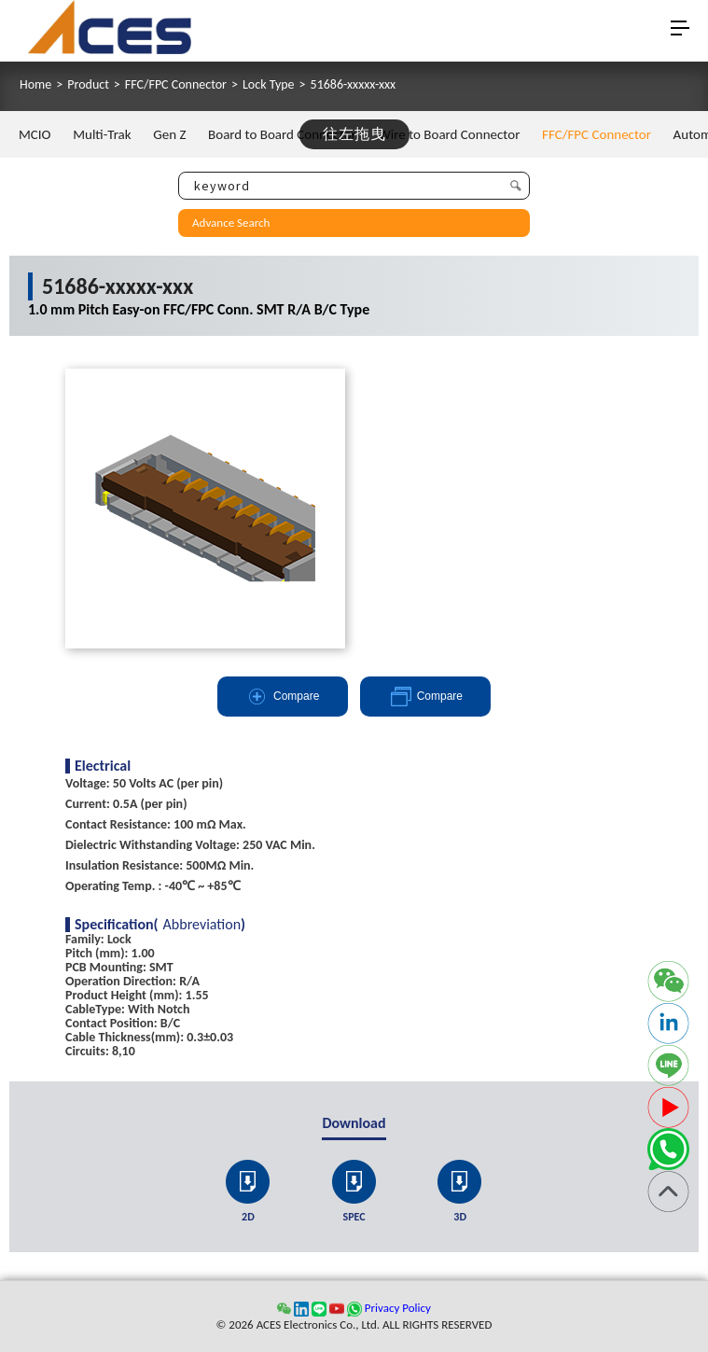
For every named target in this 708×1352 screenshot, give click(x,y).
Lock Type (269, 84)
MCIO (35, 134)
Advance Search (231, 223)
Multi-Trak (102, 134)
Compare (282, 696)
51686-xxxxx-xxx (353, 84)
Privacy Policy (398, 1308)
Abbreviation (202, 924)
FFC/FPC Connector (176, 84)
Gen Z (169, 134)
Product (88, 84)
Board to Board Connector (282, 134)
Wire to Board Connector (449, 134)
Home (35, 84)
